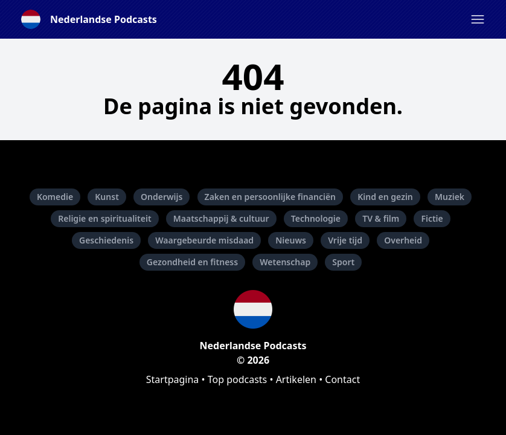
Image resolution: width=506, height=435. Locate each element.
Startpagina (172, 379)
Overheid (403, 240)
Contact (342, 379)
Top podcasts (237, 379)
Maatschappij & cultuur (221, 218)
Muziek (449, 196)
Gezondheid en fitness (192, 262)
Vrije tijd (345, 240)
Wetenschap (285, 262)
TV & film (380, 218)
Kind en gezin (385, 196)
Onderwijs (161, 196)
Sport (343, 262)
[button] (477, 19)
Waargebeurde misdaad (204, 240)
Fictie (432, 218)
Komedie (55, 196)
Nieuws (290, 240)
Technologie (316, 218)
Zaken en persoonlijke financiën (270, 196)
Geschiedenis (106, 240)
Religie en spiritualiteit (104, 218)
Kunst (107, 196)
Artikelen (296, 379)
